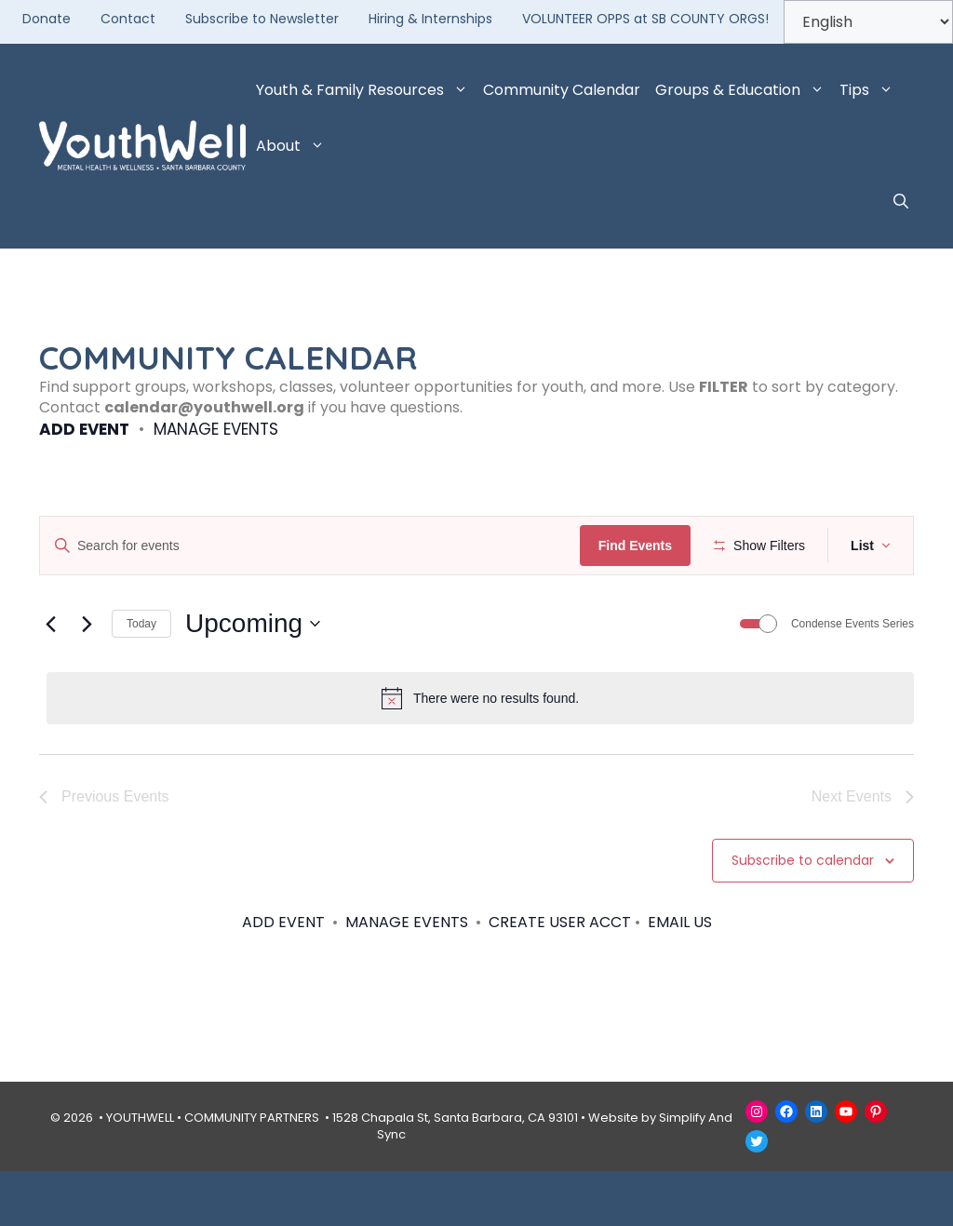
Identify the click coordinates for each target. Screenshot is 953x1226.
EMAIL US (680, 976)
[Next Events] (86, 678)
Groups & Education (743, 90)
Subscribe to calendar (803, 915)
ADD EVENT (84, 429)
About (294, 146)
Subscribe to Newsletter (262, 18)
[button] (901, 202)
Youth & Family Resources (366, 90)
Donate (46, 18)
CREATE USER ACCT (560, 976)
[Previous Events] (50, 678)
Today (141, 677)
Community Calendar (561, 90)
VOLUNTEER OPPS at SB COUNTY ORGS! (645, 18)
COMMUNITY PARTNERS (251, 1171)
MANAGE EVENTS (216, 429)
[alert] (480, 753)
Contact (128, 18)
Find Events (641, 545)
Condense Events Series (852, 677)
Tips (870, 90)
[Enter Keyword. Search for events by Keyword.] (312, 546)
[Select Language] (868, 22)
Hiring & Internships (430, 18)
